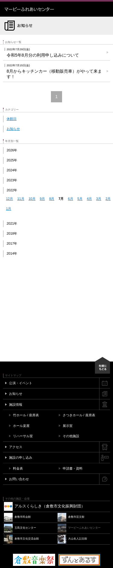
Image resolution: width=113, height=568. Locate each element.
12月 (9, 198)
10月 (32, 198)
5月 (80, 198)
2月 (108, 198)
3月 (98, 198)
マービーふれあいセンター (42, 9)
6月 (70, 198)
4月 (89, 198)
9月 (42, 198)
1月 (8, 208)
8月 (51, 198)
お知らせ (13, 128)
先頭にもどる (102, 365)
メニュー (105, 9)
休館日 (12, 119)
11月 (20, 198)
